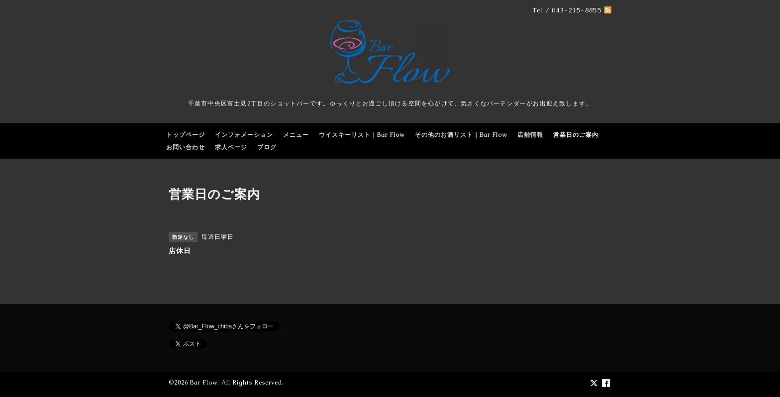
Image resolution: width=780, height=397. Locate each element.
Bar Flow (203, 383)
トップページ (185, 135)
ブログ (267, 147)
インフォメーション (244, 135)
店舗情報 (530, 135)
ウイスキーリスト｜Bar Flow (362, 135)
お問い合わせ (185, 147)
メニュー (296, 135)
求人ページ (231, 147)
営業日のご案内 (575, 135)
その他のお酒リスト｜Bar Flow (461, 135)
